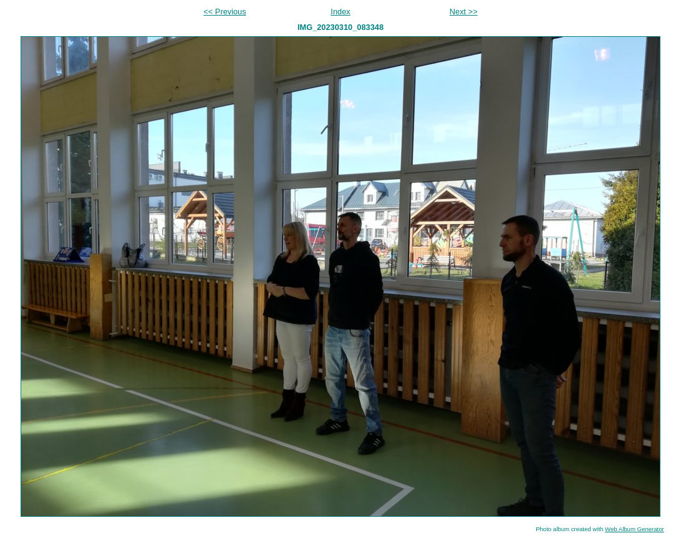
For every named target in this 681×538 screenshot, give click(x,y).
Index (340, 11)
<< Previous (224, 11)
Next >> (464, 11)
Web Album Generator (634, 529)
